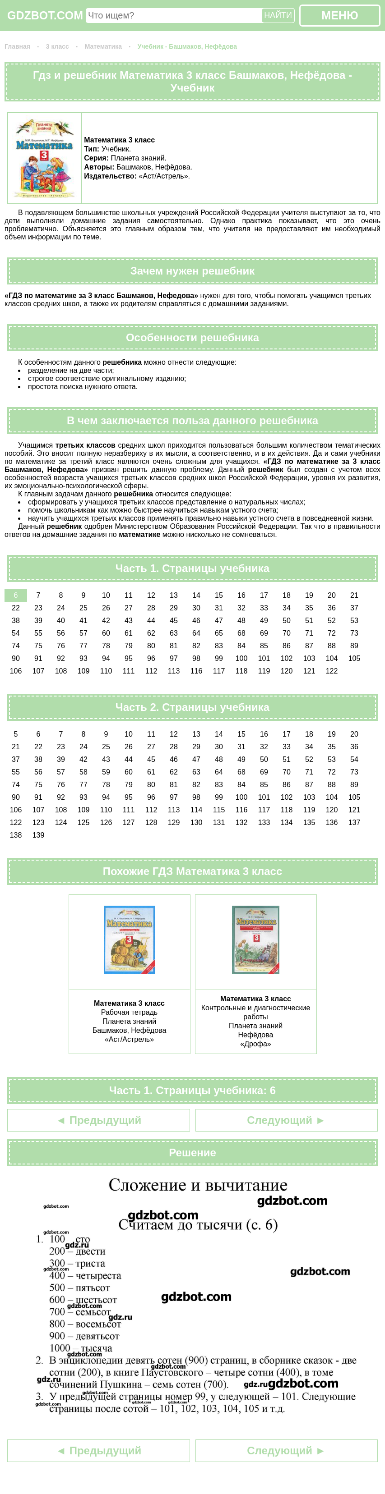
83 (219, 646)
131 (219, 822)
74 (16, 646)
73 (354, 633)
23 (38, 608)
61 (129, 633)
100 (242, 658)
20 (332, 595)
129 (174, 822)
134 (287, 822)
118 (242, 671)
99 (219, 658)
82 (196, 646)
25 (83, 608)
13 (174, 595)
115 (219, 810)
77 (83, 646)
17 (264, 595)
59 (106, 772)
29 (174, 608)
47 (219, 620)
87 (309, 646)
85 (264, 646)
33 (264, 608)
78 (106, 646)
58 (83, 772)
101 (264, 658)
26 (106, 608)
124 (61, 822)
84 (241, 646)
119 (264, 671)
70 (287, 633)
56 (61, 633)
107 (38, 671)
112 (151, 671)
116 (196, 671)
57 (83, 633)
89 (354, 646)
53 (354, 620)
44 (151, 620)
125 (84, 822)
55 (38, 633)
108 (61, 671)
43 (129, 620)
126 (106, 822)
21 (354, 595)
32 (241, 608)
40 (61, 620)
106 (16, 671)
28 (151, 608)
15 (219, 595)
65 (219, 633)
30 (196, 608)
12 (151, 595)
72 (332, 633)
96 (151, 658)
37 (354, 608)
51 (309, 620)
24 (61, 608)
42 (106, 620)
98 (196, 658)
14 (196, 595)
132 (242, 822)
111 (129, 671)
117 (219, 671)
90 (16, 658)
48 (241, 620)
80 (151, 646)
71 (309, 633)
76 (61, 646)
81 (174, 646)
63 (174, 633)
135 (309, 822)
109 (84, 671)
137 (354, 822)
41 (83, 620)
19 (309, 595)
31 (219, 608)
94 (106, 658)
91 (38, 658)
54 (16, 633)
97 (174, 658)
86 (287, 646)
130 (196, 822)
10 (106, 595)
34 (287, 608)
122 (332, 671)
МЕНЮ (339, 15)
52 (332, 620)
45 (174, 620)
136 (332, 822)
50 (287, 620)
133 (264, 822)
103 (309, 658)
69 (264, 633)
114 (196, 810)
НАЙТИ (278, 15)
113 (174, 671)
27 (129, 608)
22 (16, 608)
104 (332, 658)
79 (129, 646)
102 (287, 658)
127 (129, 822)
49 (264, 620)
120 (287, 671)
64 (196, 633)
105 (354, 658)
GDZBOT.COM (45, 15)
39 (38, 620)
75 (38, 646)
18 (287, 595)
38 (16, 620)
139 (38, 835)
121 (309, 671)
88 (332, 646)
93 (83, 658)
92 (61, 658)
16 (241, 595)
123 (38, 822)
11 (129, 595)
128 (151, 822)
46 (196, 620)
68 (241, 633)
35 (309, 608)
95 (129, 658)
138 (16, 835)
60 (106, 633)
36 (332, 608)
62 (151, 633)
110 (106, 671)
